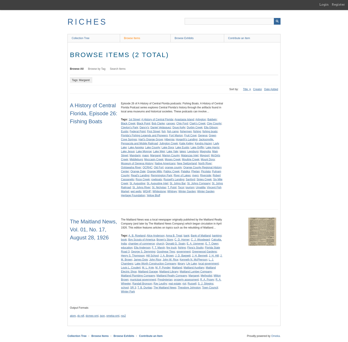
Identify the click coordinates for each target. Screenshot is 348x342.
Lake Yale (172, 151)
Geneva (202, 135)
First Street (153, 131)
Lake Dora (168, 147)
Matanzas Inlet (189, 155)
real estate (174, 283)
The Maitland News (164, 287)
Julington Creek (168, 143)
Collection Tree (80, 38)
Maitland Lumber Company (196, 271)
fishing (197, 131)
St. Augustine (137, 183)
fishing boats (209, 131)
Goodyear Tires (166, 251)
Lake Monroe (144, 151)
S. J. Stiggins (205, 283)
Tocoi (181, 187)
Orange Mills (154, 171)
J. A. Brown (167, 255)
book (124, 239)
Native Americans (165, 163)
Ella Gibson (211, 127)
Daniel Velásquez (160, 127)
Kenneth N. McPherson (193, 259)
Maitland (177, 267)
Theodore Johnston (189, 287)
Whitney (172, 191)
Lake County (152, 147)
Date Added (271, 89)
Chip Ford (182, 123)
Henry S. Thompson (133, 255)
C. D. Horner (181, 239)
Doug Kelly (178, 127)
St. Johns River (141, 187)
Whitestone (159, 191)
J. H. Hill (214, 255)
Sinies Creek (204, 179)
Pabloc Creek (171, 171)
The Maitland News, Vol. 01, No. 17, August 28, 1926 (93, 230)
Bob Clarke (158, 123)
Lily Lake (191, 263)
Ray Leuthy (160, 283)
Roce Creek (143, 179)
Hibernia (169, 139)
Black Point (143, 123)
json (102, 315)
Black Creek (128, 123)
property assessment (186, 279)
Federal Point (137, 131)
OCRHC (147, 167)
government (183, 251)
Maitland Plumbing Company (138, 275)
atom (73, 315)
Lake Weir (159, 151)
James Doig (141, 259)
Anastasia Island (184, 119)
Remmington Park (161, 175)
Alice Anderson (155, 235)
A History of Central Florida (157, 119)
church (160, 243)
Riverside (205, 175)
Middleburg (136, 159)
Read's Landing (140, 175)
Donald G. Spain (175, 243)
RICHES (87, 21)
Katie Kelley (186, 143)
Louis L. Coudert (130, 267)
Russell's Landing (173, 179)
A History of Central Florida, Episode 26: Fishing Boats (93, 113)
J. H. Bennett (199, 255)
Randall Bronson (142, 283)
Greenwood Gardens (204, 251)
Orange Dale (138, 171)
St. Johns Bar (178, 183)
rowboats (156, 179)
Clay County (214, 123)
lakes (183, 151)
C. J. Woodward (200, 239)
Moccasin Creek (153, 159)
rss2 (123, 315)
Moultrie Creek (190, 159)
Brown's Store (164, 239)
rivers (195, 175)
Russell (192, 283)
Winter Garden (187, 191)
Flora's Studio (195, 247)
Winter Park (128, 291)
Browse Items (132, 38)
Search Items (118, 68)
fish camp (172, 131)
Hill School (152, 255)
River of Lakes (182, 175)
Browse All (77, 68)
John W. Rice (170, 259)
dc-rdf (80, 315)
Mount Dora (208, 159)
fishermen (186, 131)
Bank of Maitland (201, 235)
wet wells (135, 191)
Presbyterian (165, 279)
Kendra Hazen (203, 143)
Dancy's (144, 127)
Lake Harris (212, 147)
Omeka (275, 336)
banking (216, 235)
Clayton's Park (129, 127)
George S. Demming (143, 251)
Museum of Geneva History (137, 163)
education (126, 247)
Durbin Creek (195, 127)
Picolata (206, 171)
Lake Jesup (127, 151)
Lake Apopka (136, 147)
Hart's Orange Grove (150, 139)
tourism (190, 187)
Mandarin (135, 155)
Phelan (195, 171)
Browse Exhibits (184, 38)
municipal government (143, 279)
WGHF (147, 191)
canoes (170, 123)
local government (208, 263)
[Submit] (277, 21)
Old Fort (158, 167)
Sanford (190, 179)
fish (164, 131)
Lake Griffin (197, 147)
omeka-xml (112, 315)
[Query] (233, 21)
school (125, 287)
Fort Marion (176, 135)
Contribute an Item (239, 38)
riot (184, 283)
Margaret (155, 155)
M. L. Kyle (148, 267)
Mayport (205, 155)
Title (246, 89)
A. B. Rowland (137, 235)
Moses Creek (172, 159)
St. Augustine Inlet (157, 183)
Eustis (124, 131)
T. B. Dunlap (145, 287)
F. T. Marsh (158, 247)
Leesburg (192, 151)
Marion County (171, 155)
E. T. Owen (211, 243)
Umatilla (200, 187)
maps (145, 155)
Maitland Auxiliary (194, 267)
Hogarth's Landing (186, 139)
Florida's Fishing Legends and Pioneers (144, 135)
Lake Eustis (182, 147)
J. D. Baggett (182, 255)
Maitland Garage (148, 271)
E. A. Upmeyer (195, 243)
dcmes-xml (92, 315)
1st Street (134, 119)
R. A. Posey (207, 279)
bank (186, 235)
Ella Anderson (142, 247)
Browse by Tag (97, 68)
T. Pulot (172, 187)
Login (324, 4)
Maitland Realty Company (171, 275)
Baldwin (212, 119)
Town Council (210, 287)
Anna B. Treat (174, 235)
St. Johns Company (198, 183)
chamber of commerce (141, 243)
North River (205, 163)
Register (338, 4)
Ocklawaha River (131, 167)
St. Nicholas (159, 187)
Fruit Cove (190, 135)
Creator (257, 89)
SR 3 (133, 287)
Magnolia (205, 151)
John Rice (155, 259)
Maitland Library (168, 271)
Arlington (200, 119)
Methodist (206, 275)
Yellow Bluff (153, 195)
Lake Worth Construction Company (155, 263)
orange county (173, 167)
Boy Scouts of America (141, 239)
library (181, 263)
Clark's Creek (198, 123)
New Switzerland (187, 163)
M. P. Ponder (162, 267)
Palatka (185, 171)
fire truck (171, 247)
